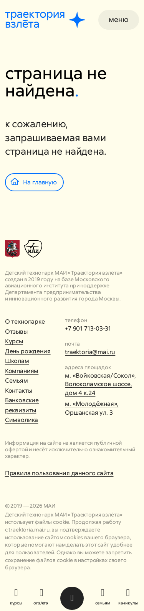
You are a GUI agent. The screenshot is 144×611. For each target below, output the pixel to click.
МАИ (49, 505)
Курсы (14, 341)
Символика (21, 420)
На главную (34, 182)
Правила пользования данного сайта (59, 473)
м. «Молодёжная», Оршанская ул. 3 (91, 408)
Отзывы (16, 331)
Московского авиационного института (57, 282)
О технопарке (25, 321)
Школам (17, 361)
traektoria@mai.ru (90, 352)
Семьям (16, 380)
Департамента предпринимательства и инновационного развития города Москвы (62, 295)
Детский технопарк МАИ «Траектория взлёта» (63, 272)
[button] (118, 20)
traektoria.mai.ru (28, 529)
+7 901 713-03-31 (88, 328)
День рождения (28, 351)
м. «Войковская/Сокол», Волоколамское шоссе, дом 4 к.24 (100, 384)
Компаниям (22, 371)
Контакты (18, 391)
